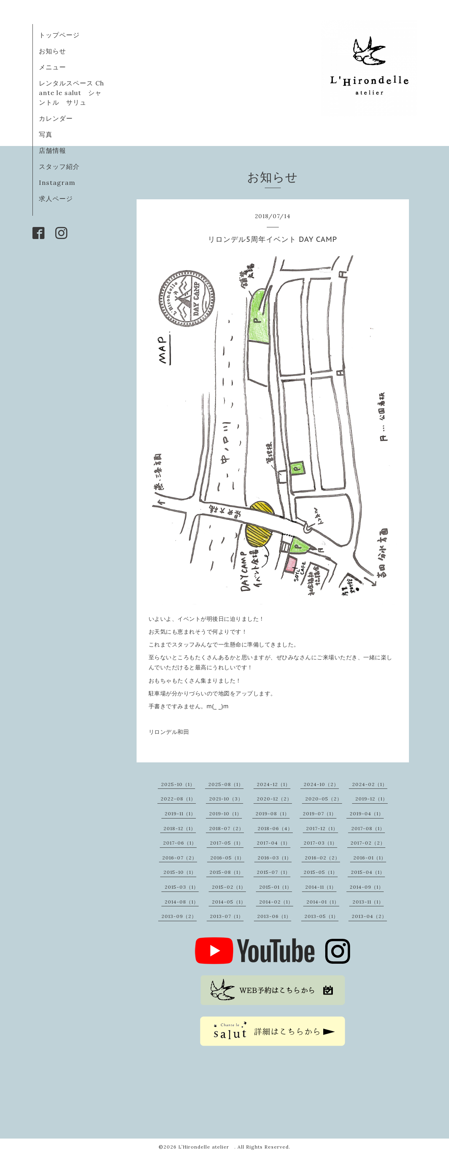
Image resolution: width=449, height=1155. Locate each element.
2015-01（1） (275, 887)
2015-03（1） (182, 887)
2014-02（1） (276, 902)
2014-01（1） (322, 902)
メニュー (52, 67)
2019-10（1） (225, 814)
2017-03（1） (320, 843)
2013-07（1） (227, 916)
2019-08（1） (273, 814)
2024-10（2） (321, 784)
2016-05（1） (227, 858)
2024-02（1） (369, 784)
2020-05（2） (323, 799)
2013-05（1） (321, 916)
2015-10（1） (179, 872)
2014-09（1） (367, 887)
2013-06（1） (274, 916)
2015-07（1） (273, 872)
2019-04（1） (367, 814)
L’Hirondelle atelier (206, 1147)
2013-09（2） (179, 916)
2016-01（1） (369, 858)
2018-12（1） (179, 828)
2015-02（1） (229, 887)
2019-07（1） (319, 814)
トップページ (59, 35)
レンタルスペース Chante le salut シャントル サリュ (71, 92)
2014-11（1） (320, 887)
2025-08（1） (226, 784)
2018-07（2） (226, 828)
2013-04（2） (369, 916)
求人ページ (56, 199)
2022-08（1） (178, 799)
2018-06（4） (275, 828)
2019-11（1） (180, 814)
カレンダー (56, 118)
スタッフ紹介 (59, 166)
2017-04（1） (273, 843)
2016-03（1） (275, 858)
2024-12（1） (273, 784)
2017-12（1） (322, 828)
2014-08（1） (182, 902)
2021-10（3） (226, 799)
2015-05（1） (321, 872)
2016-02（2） (322, 858)
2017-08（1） (368, 828)
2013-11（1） (368, 902)
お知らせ (52, 51)
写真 (45, 134)
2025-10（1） (178, 784)
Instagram (57, 182)
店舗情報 (52, 150)
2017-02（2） (367, 843)
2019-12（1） (371, 799)
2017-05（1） (227, 843)
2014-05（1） (229, 902)
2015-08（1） (226, 872)
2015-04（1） (368, 872)
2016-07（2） (179, 858)
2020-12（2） (274, 799)
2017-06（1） (180, 843)
